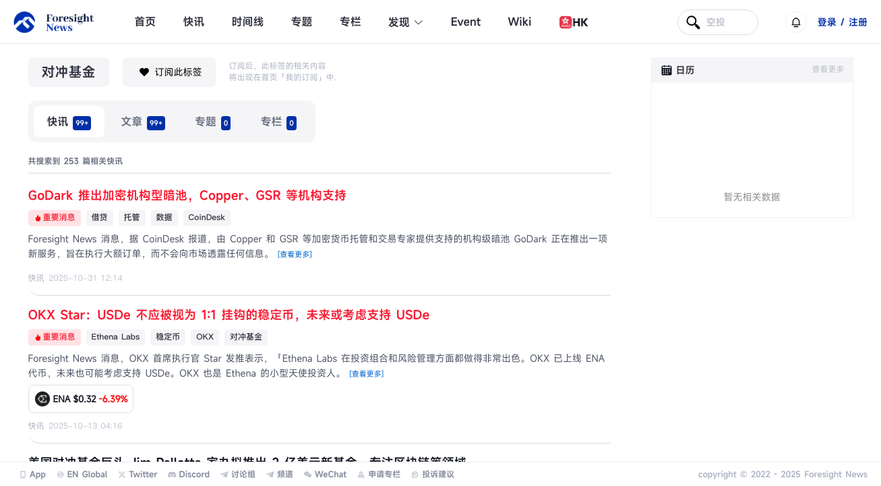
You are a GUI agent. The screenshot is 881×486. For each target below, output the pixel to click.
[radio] (69, 121)
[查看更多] (295, 255)
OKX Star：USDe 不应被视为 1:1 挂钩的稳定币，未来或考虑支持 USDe (229, 315)
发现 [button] (406, 22)
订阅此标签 (169, 72)
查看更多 (828, 69)
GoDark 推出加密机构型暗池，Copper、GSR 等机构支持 (187, 196)
